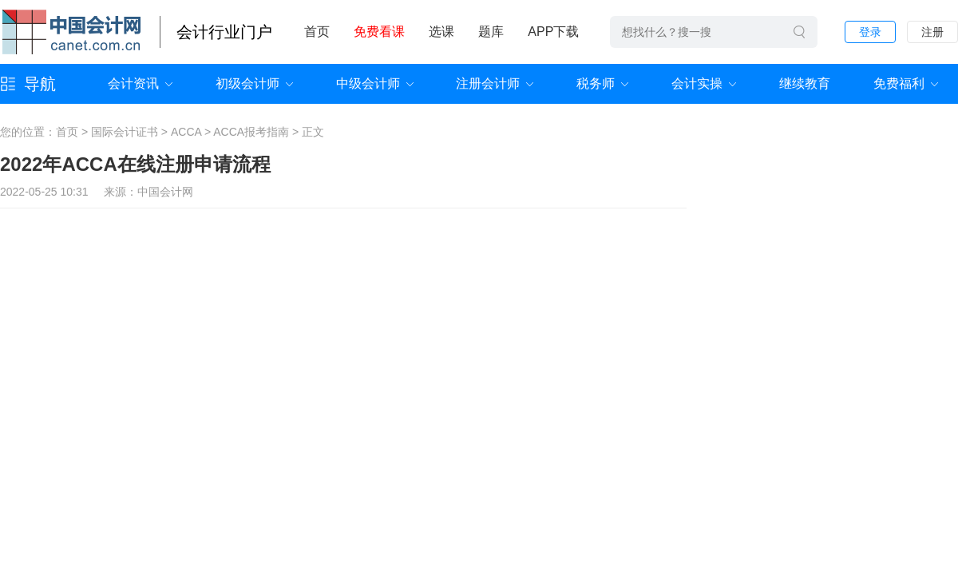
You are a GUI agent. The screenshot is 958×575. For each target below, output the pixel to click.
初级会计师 (247, 83)
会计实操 (696, 83)
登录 (870, 32)
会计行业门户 (224, 32)
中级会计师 (368, 83)
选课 (441, 31)
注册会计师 (488, 83)
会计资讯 (133, 83)
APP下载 (553, 31)
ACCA (186, 131)
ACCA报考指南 (251, 131)
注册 (932, 32)
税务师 (595, 83)
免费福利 (898, 83)
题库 (491, 31)
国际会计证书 (124, 131)
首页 (317, 31)
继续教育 (804, 83)
